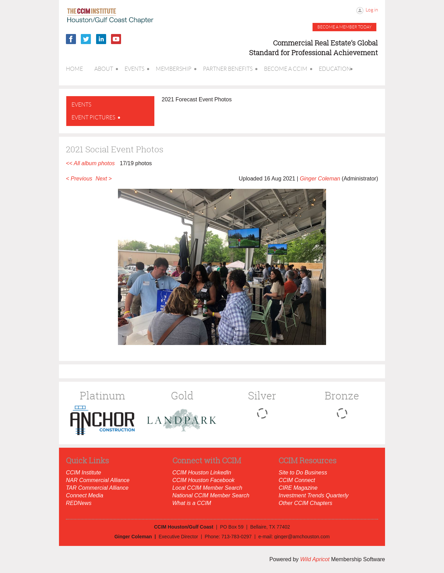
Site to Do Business (303, 472)
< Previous (79, 179)
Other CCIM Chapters (305, 503)
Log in (372, 9)
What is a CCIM (191, 503)
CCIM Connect (297, 480)
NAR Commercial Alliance (97, 480)
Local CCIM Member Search (207, 488)
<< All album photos (90, 163)
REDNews (79, 503)
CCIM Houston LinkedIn (201, 472)
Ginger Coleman (320, 179)
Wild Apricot (315, 559)
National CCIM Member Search (210, 495)
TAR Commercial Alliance (97, 488)
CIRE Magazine (298, 488)
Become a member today (344, 27)
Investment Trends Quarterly (314, 495)
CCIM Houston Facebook (203, 480)
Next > (104, 179)
